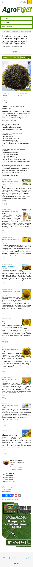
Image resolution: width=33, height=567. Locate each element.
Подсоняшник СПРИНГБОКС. (10, 211)
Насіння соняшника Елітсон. (10, 405)
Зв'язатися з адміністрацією (22, 558)
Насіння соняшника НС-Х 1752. (11, 432)
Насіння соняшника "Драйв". (10, 349)
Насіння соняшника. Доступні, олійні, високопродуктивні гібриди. (10, 182)
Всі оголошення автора (16, 469)
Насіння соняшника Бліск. (9, 266)
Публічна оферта (8, 558)
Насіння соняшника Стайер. (10, 379)
